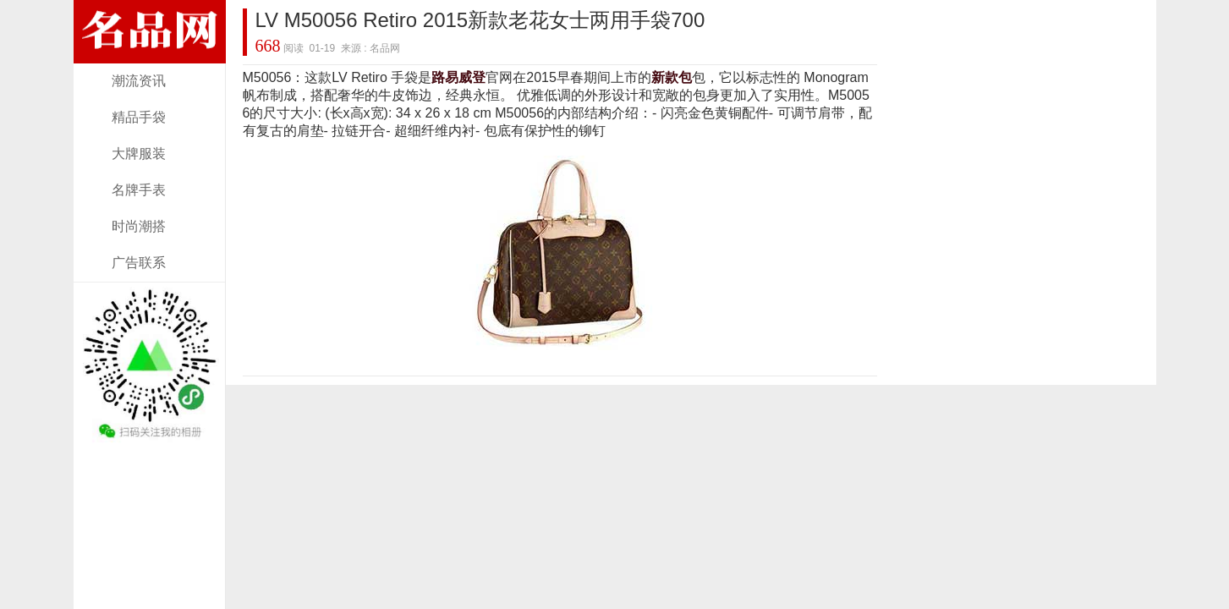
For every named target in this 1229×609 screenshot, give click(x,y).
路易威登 (458, 77)
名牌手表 (139, 190)
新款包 (671, 77)
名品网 (385, 48)
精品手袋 (139, 117)
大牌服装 (139, 153)
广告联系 (139, 262)
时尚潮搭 (139, 226)
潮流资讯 (139, 81)
